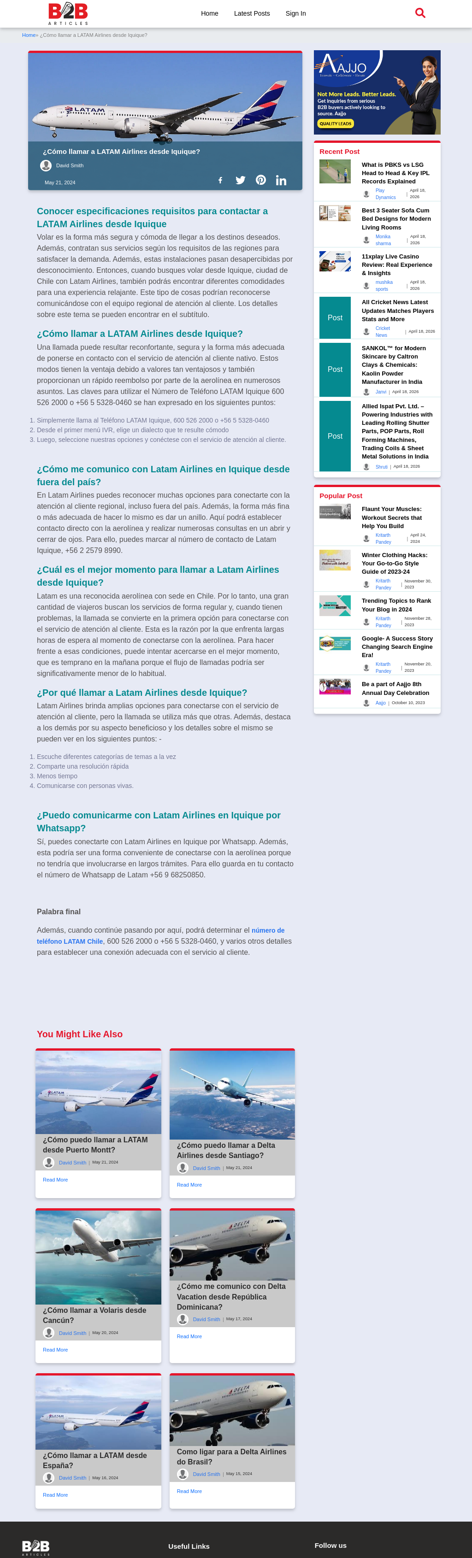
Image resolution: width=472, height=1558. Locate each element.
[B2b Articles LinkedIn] (283, 180)
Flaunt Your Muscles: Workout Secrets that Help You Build (392, 517)
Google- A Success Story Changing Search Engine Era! (397, 646)
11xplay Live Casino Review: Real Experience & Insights (397, 264)
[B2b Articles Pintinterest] (262, 179)
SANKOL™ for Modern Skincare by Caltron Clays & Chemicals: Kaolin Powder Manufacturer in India (394, 365)
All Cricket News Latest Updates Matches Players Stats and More (398, 310)
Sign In (296, 13)
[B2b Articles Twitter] (242, 179)
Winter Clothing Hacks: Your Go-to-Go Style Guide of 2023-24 (395, 563)
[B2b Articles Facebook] (222, 179)
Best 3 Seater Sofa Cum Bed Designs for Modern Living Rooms (396, 218)
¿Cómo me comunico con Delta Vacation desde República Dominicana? (232, 1340)
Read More (55, 1223)
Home (209, 13)
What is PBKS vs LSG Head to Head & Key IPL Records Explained (396, 173)
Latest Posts (252, 13)
